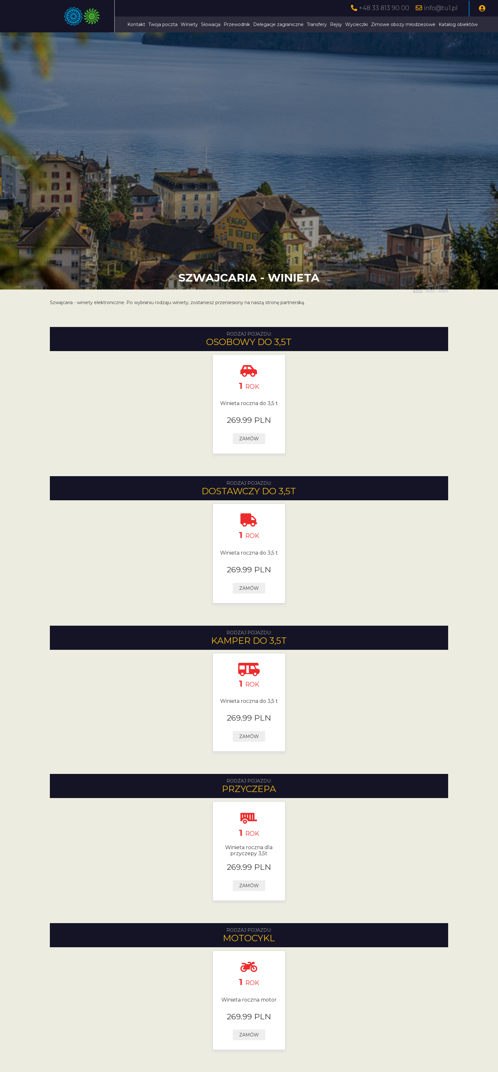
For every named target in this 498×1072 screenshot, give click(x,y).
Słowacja (210, 24)
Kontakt (136, 24)
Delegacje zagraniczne (278, 24)
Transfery (317, 24)
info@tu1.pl (441, 8)
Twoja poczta (163, 24)
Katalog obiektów (458, 24)
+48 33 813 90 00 (384, 8)
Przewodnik (237, 24)
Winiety (189, 24)
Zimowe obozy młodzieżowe (403, 24)
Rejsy (336, 24)
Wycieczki (356, 24)
